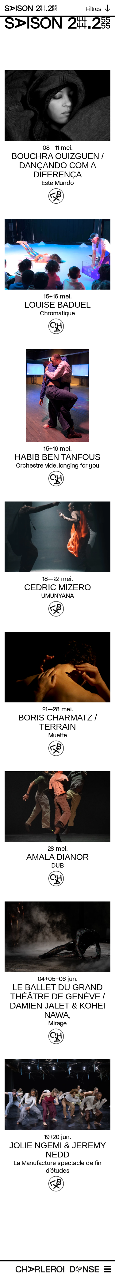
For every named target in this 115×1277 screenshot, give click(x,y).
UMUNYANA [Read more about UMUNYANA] (57, 595)
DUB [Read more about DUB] (57, 865)
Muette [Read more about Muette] (57, 735)
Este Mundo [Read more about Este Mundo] (57, 183)
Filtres (93, 8)
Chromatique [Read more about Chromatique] (57, 313)
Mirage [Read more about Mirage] (57, 1023)
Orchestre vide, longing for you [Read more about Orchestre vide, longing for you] (57, 465)
